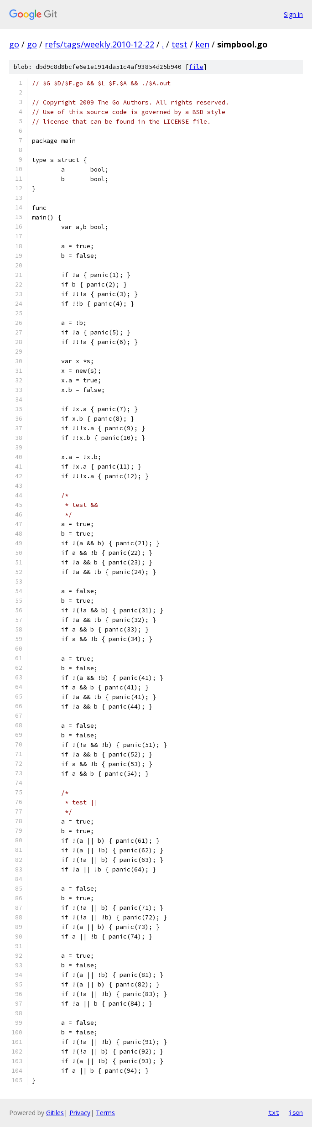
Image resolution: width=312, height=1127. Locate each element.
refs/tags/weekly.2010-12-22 (99, 44)
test (179, 44)
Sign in (293, 14)
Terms (105, 1112)
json (295, 1112)
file (196, 67)
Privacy (79, 1112)
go (14, 44)
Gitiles (55, 1112)
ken (202, 44)
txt (273, 1112)
